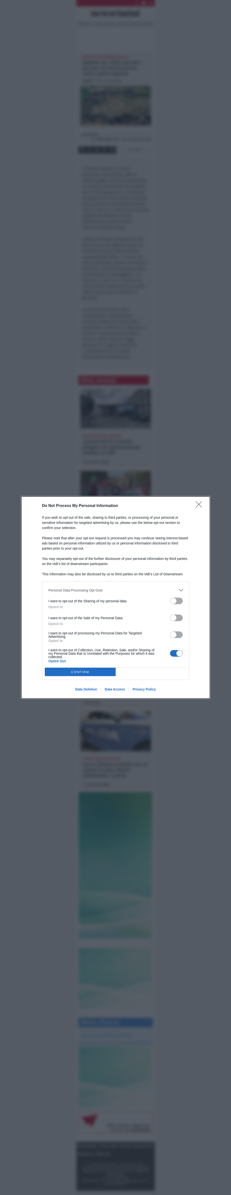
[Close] (200, 506)
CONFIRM (80, 672)
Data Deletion (86, 689)
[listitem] (116, 590)
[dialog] (115, 597)
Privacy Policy (144, 689)
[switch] (176, 601)
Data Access (115, 689)
